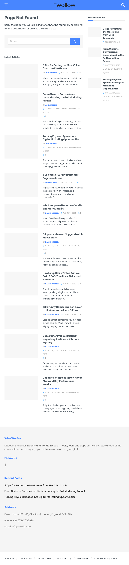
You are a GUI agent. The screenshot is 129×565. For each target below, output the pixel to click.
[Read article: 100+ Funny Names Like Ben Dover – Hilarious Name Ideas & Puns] (21, 317)
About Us (9, 558)
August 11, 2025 (68, 284)
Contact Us (26, 558)
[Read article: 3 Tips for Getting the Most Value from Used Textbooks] (21, 76)
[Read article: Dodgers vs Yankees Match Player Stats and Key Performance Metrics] (21, 388)
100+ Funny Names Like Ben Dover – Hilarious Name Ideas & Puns (62, 308)
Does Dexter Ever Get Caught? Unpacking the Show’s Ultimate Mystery (61, 339)
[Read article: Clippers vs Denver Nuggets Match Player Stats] (21, 245)
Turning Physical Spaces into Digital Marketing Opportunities (61, 137)
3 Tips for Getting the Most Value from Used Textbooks (61, 67)
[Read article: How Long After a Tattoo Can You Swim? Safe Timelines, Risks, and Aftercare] (21, 283)
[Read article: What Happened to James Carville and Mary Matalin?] (21, 216)
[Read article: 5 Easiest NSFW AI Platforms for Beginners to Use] (21, 185)
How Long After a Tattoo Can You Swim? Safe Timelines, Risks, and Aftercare (62, 276)
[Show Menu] (6, 5)
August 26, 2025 (66, 182)
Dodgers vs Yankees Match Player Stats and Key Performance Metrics (62, 381)
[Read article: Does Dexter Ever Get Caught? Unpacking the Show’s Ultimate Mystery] (21, 346)
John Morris (51, 73)
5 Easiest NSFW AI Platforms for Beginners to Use (60, 176)
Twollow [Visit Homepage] (64, 5)
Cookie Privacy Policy (105, 558)
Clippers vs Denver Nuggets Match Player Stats (63, 236)
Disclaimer (83, 558)
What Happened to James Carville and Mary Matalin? (62, 207)
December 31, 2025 (67, 73)
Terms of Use (44, 558)
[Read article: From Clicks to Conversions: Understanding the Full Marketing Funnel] (21, 105)
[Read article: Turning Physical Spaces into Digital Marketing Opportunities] (21, 147)
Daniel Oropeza (52, 213)
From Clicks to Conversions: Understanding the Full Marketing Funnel (62, 97)
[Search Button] (123, 5)
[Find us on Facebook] (5, 465)
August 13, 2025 (68, 213)
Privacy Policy (64, 558)
